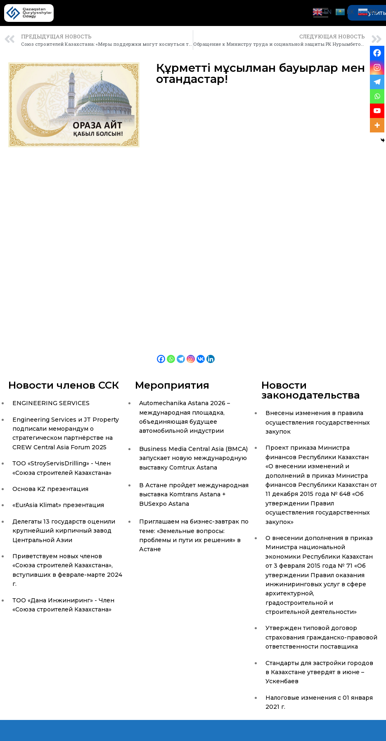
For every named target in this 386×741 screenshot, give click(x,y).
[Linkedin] (210, 352)
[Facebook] (161, 352)
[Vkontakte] (201, 352)
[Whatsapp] (171, 352)
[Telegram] (181, 352)
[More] (377, 125)
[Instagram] (191, 352)
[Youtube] (377, 111)
